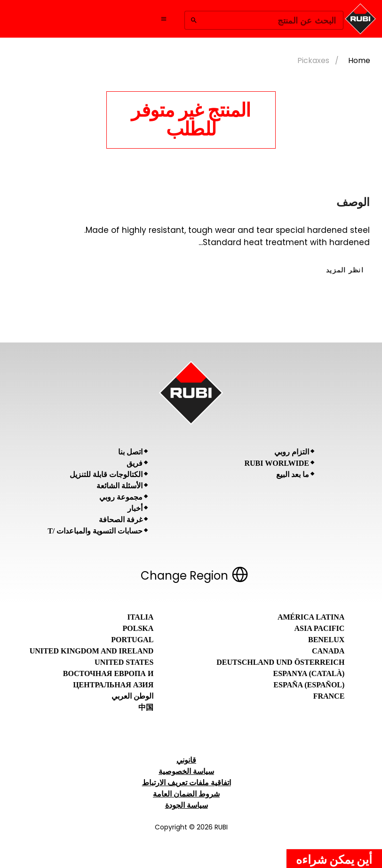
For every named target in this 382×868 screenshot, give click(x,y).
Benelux (326, 640)
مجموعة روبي (121, 497)
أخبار (135, 508)
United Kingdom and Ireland (92, 651)
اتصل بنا (130, 452)
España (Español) (308, 685)
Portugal (132, 640)
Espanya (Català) (308, 673)
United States (124, 662)
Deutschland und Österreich (280, 662)
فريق (135, 463)
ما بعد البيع (292, 474)
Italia (140, 617)
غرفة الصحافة (121, 520)
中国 (145, 707)
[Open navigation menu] (164, 18)
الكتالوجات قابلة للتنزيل (106, 474)
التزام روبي (291, 452)
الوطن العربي (132, 696)
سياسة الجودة (186, 805)
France (329, 696)
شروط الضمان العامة (186, 794)
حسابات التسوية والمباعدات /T (95, 531)
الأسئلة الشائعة (119, 486)
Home (359, 60)
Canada (328, 651)
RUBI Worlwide (277, 463)
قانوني (186, 760)
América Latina (311, 617)
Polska (138, 628)
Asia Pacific (319, 628)
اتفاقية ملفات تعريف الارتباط (186, 783)
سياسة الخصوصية (186, 771)
